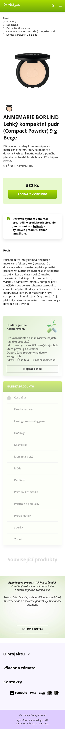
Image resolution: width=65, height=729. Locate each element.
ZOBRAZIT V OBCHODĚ (32, 194)
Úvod (6, 18)
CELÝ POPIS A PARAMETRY (18, 165)
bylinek (38, 226)
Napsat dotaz (32, 369)
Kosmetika (12, 24)
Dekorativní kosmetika (18, 28)
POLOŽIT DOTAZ (32, 629)
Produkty (11, 21)
